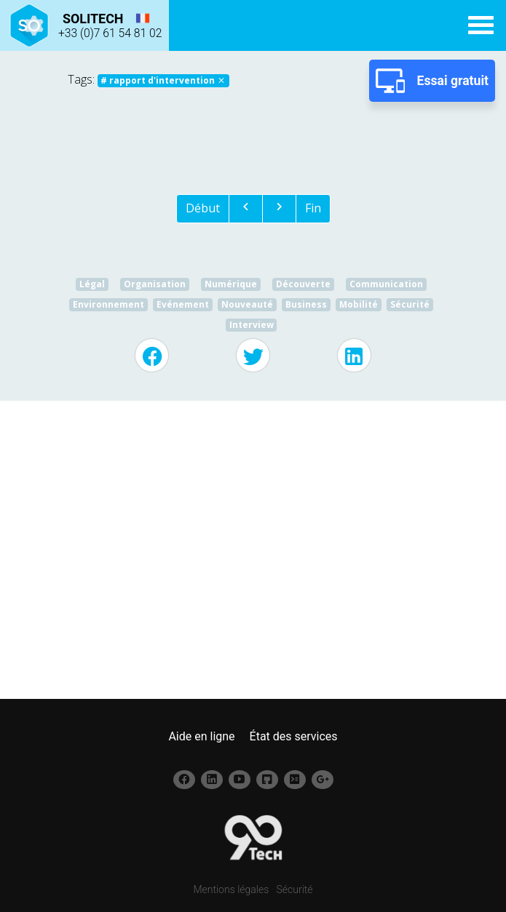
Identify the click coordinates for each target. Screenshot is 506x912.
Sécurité (295, 889)
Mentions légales (231, 889)
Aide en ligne (201, 736)
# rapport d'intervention (163, 80)
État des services (294, 736)
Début (203, 208)
